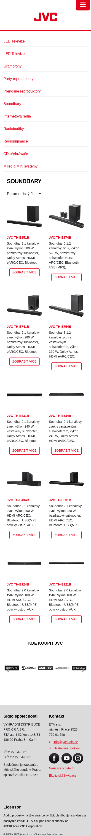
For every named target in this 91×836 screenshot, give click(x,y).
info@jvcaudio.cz (66, 742)
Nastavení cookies (67, 748)
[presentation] (8, 667)
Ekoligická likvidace (63, 775)
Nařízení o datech (61, 768)
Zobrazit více (24, 272)
